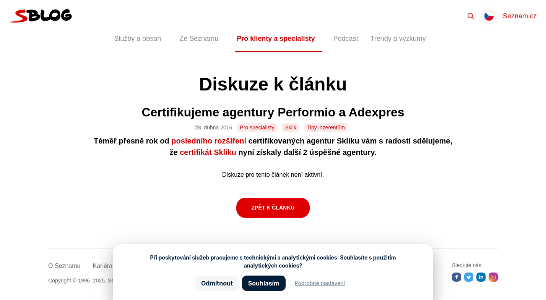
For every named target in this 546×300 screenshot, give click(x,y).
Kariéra (102, 266)
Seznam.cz (520, 16)
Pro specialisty (257, 127)
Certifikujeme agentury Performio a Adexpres (272, 112)
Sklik (290, 127)
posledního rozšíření (208, 141)
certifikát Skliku (208, 152)
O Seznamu (64, 266)
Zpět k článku (273, 208)
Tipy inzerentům (326, 127)
